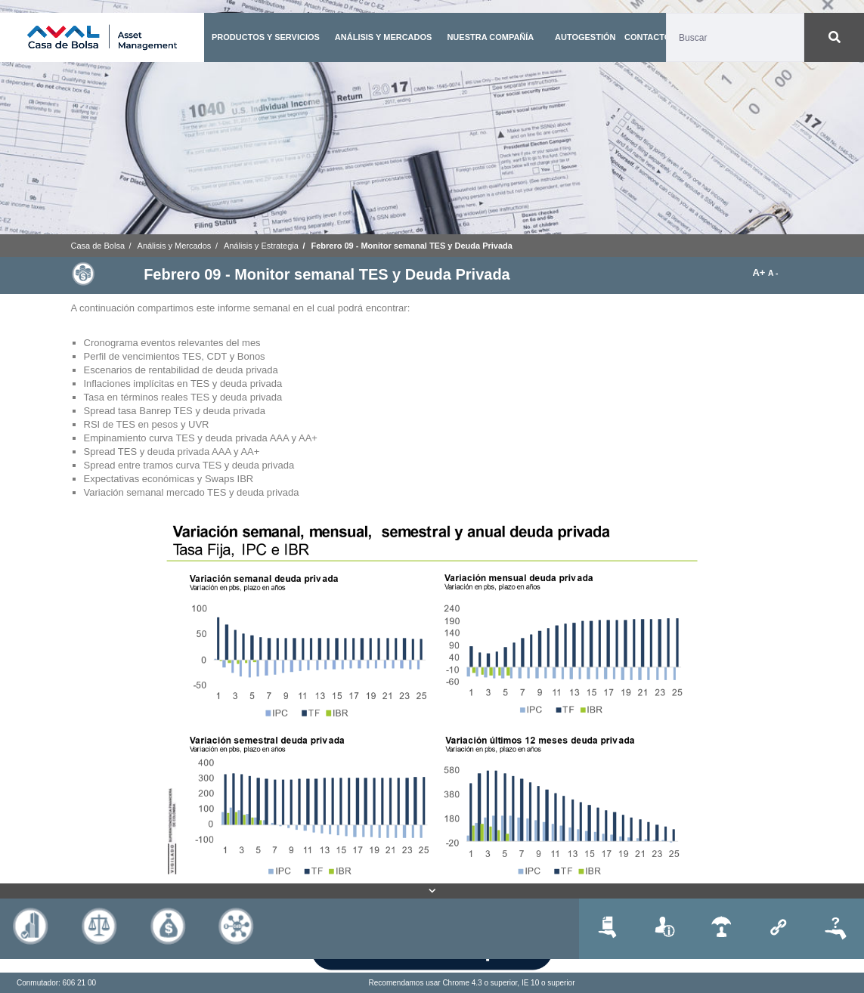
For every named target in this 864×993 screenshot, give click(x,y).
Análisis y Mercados (175, 245)
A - (773, 273)
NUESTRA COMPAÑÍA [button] (490, 37)
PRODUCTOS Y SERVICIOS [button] (266, 37)
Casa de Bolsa (98, 245)
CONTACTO (647, 37)
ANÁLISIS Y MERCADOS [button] (383, 37)
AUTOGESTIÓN (585, 37)
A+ (760, 272)
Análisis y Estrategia (261, 245)
